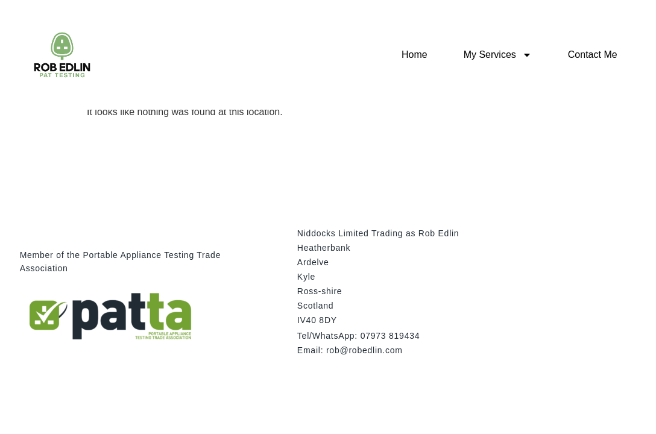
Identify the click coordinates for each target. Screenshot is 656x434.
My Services (498, 54)
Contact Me (592, 54)
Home (414, 54)
